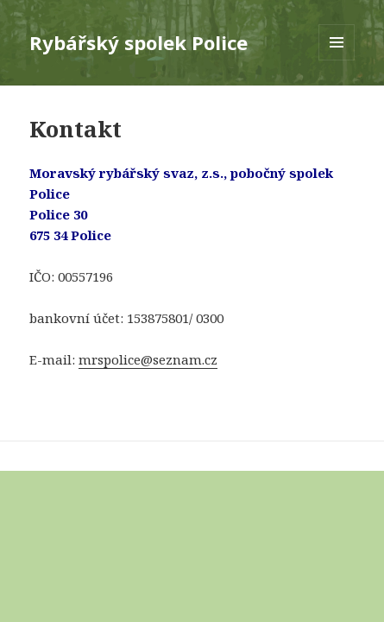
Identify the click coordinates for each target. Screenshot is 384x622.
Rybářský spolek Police (138, 42)
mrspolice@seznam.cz (148, 359)
